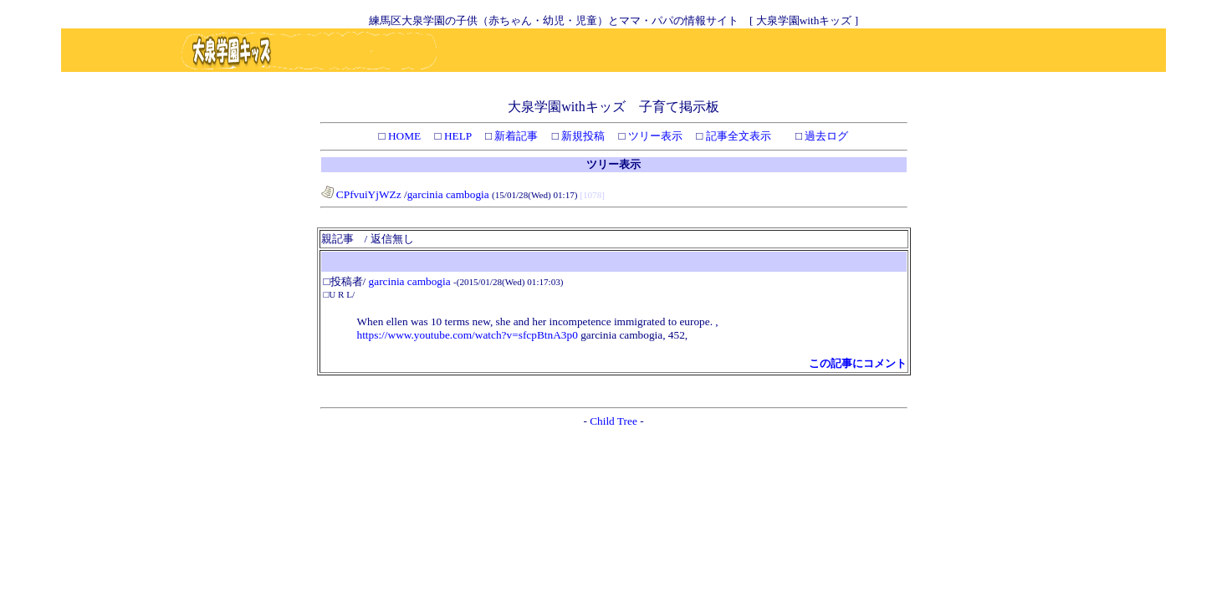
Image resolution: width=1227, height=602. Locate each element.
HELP (457, 136)
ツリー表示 (654, 136)
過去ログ (825, 136)
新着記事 (515, 136)
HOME (404, 136)
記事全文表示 (736, 136)
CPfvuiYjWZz (361, 194)
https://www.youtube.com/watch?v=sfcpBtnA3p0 (467, 335)
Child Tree (613, 421)
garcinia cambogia (449, 194)
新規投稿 (582, 136)
